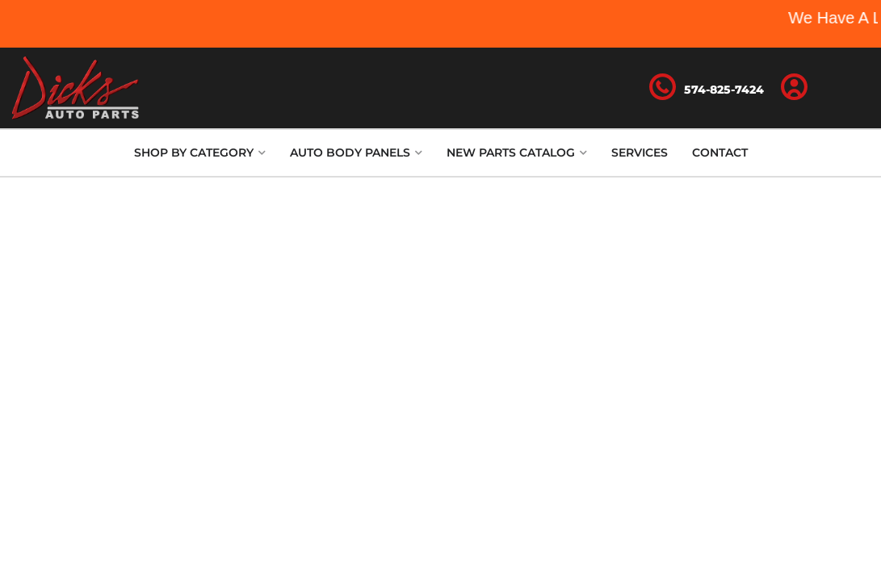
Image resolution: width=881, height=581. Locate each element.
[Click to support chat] (706, 88)
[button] (200, 153)
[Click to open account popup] (794, 88)
